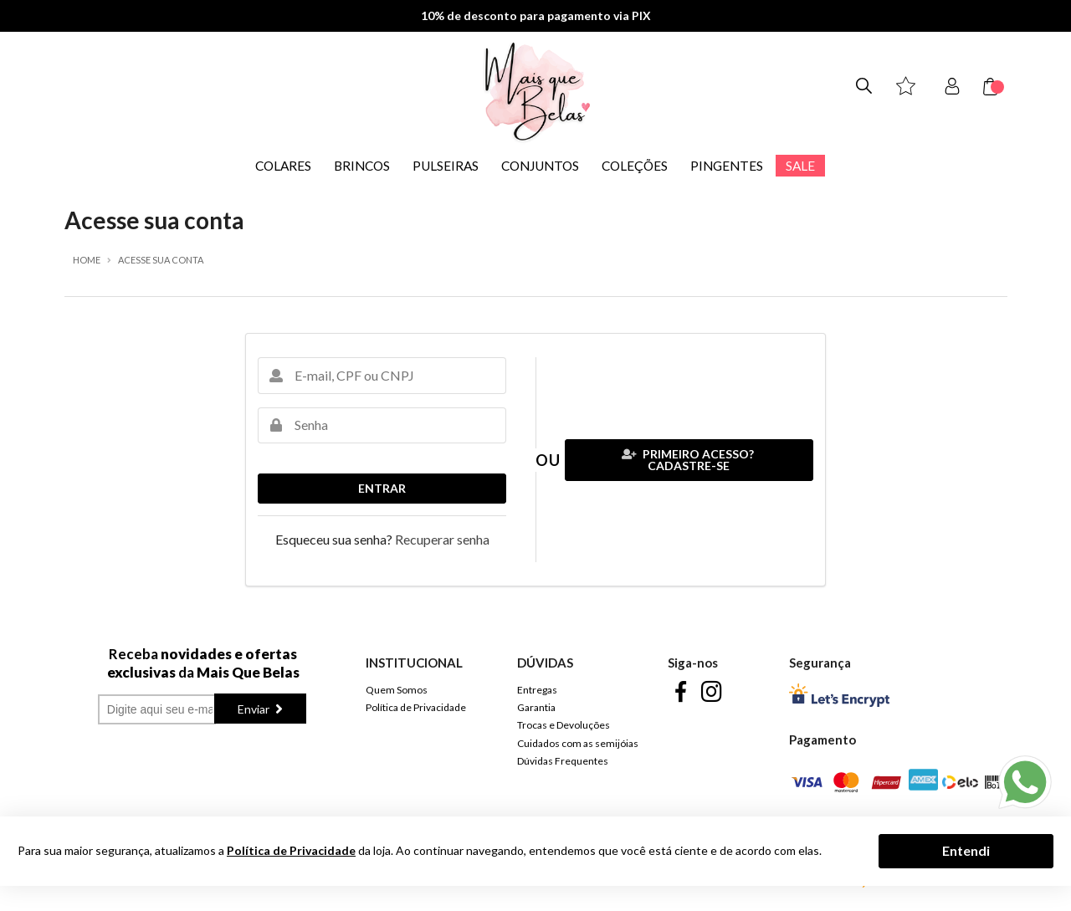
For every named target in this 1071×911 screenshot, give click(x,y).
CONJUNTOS (540, 165)
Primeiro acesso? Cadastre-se (688, 460)
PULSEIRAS (446, 165)
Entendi (966, 850)
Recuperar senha (442, 539)
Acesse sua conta (160, 259)
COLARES (283, 165)
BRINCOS (362, 165)
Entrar (382, 488)
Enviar (255, 709)
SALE (800, 165)
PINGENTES (726, 165)
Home (86, 259)
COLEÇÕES (635, 165)
